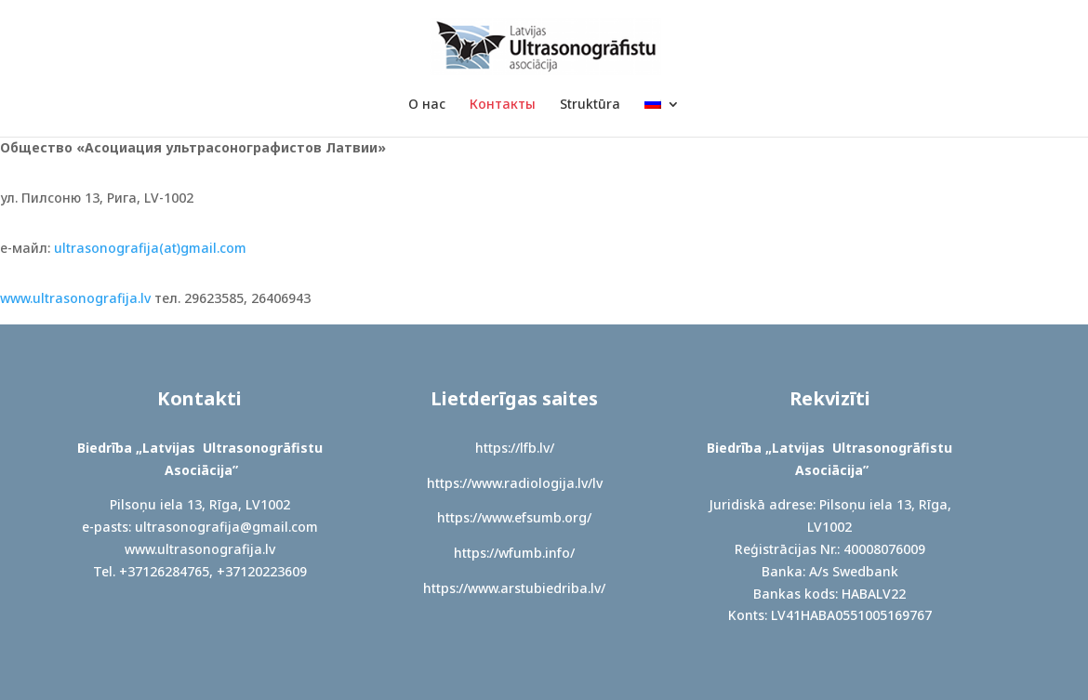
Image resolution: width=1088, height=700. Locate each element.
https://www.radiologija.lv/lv (515, 483)
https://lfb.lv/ (514, 447)
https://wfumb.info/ (514, 552)
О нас (426, 105)
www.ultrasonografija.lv (75, 298)
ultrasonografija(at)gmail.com (150, 248)
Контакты (503, 105)
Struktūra (590, 105)
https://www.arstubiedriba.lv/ (514, 588)
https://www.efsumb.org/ (514, 517)
